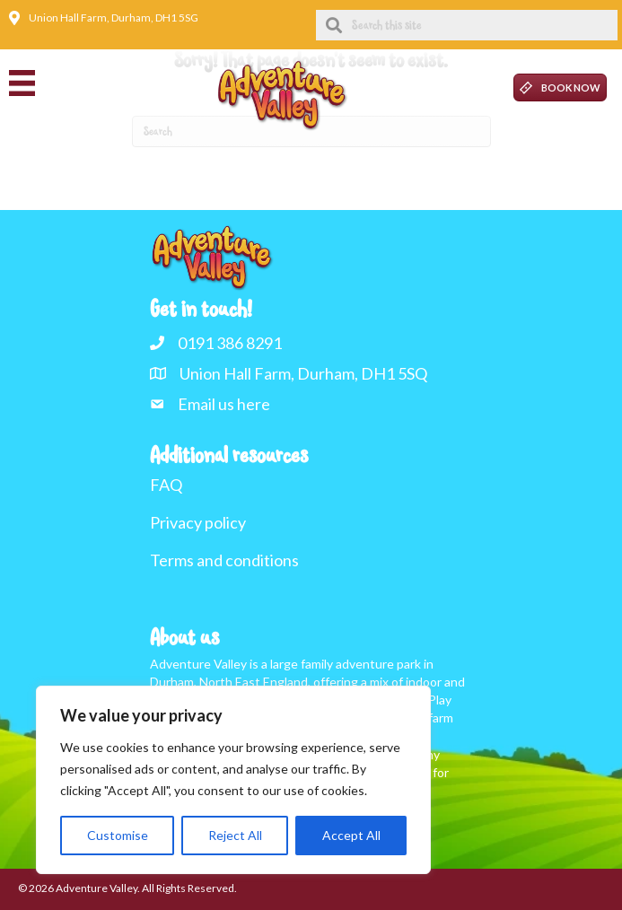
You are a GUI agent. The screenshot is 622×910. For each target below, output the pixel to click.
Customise (117, 835)
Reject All (235, 835)
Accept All (351, 835)
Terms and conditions (224, 560)
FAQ (166, 484)
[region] (233, 780)
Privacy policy (198, 522)
